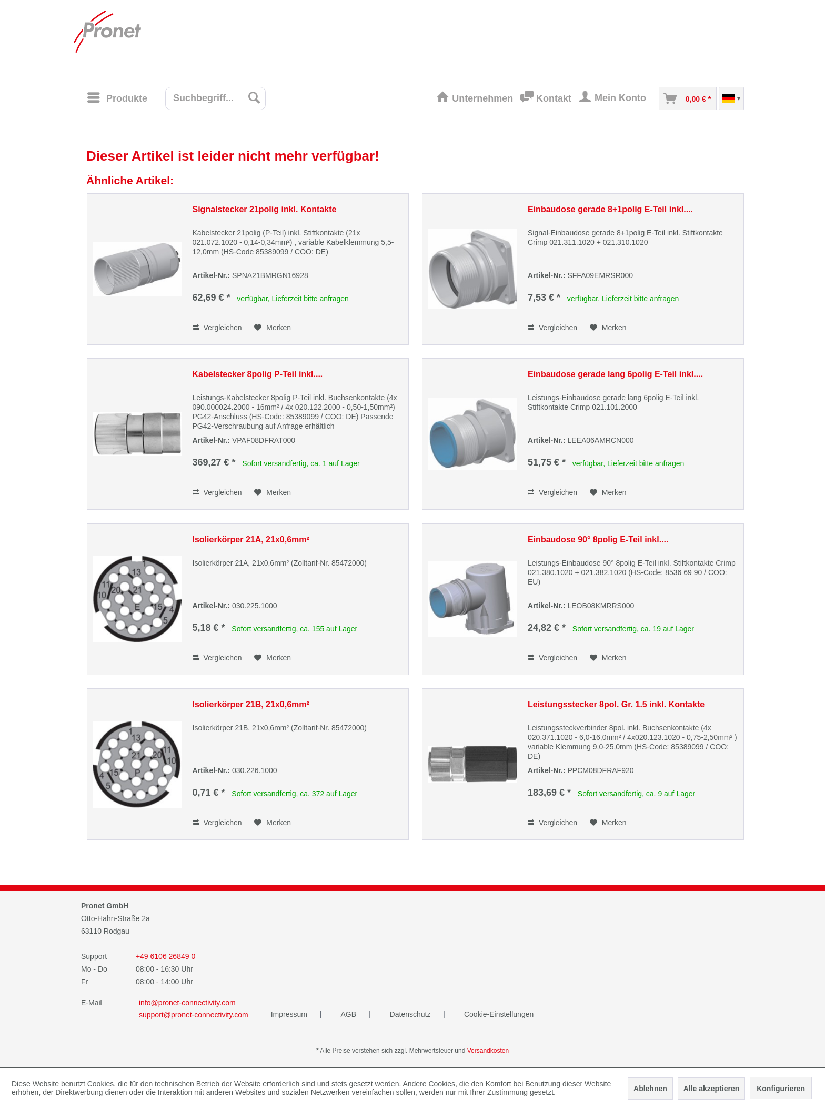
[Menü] (117, 97)
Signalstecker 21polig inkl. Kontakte (265, 209)
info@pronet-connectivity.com (187, 1002)
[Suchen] (254, 97)
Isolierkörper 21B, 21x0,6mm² (251, 704)
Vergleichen (217, 327)
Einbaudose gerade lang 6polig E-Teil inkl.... (615, 374)
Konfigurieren (781, 1088)
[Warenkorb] (688, 98)
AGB (349, 1014)
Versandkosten (488, 1050)
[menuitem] (120, 98)
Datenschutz (411, 1014)
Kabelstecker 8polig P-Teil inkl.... (258, 374)
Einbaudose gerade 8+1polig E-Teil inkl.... (610, 209)
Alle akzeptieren (711, 1088)
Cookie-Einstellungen (499, 1014)
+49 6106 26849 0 (165, 956)
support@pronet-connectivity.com (193, 1015)
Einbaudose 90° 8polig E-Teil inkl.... (598, 539)
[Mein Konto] (615, 98)
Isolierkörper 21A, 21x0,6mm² (251, 539)
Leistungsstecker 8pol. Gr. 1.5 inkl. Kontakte (616, 704)
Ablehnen (650, 1088)
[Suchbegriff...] (215, 98)
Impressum (290, 1014)
